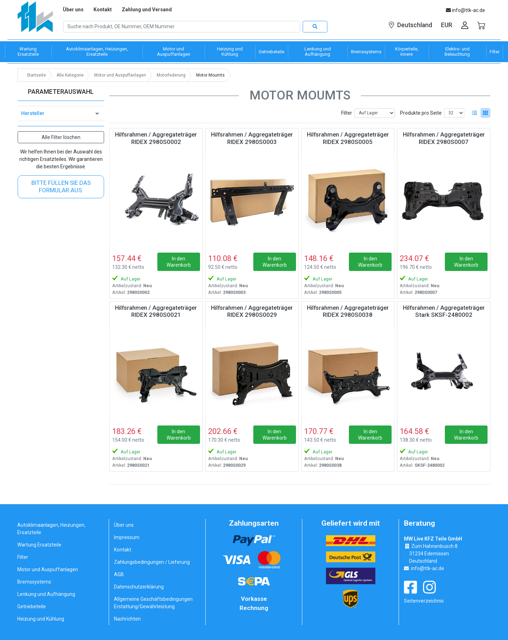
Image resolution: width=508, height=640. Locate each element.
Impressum (126, 537)
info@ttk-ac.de (427, 568)
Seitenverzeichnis (424, 601)
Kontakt (102, 9)
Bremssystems (34, 582)
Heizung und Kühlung (40, 619)
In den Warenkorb (179, 262)
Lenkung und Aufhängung (46, 594)
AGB (119, 574)
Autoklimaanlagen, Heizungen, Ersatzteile (51, 528)
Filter (346, 113)
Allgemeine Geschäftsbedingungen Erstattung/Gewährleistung (153, 602)
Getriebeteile (31, 606)
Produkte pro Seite (421, 113)
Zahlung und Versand (147, 9)
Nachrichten (127, 619)
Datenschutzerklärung (139, 587)
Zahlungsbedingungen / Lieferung (152, 562)
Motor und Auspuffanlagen (47, 569)
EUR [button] (446, 25)
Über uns (73, 9)
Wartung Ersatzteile (39, 545)
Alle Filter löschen (61, 137)
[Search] (181, 27)
